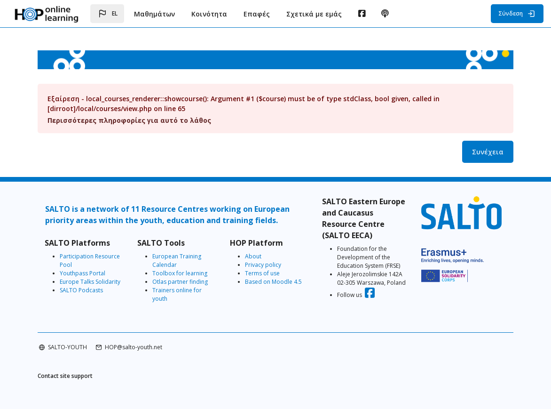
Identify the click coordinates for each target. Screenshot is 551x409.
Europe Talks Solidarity (90, 282)
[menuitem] (361, 13)
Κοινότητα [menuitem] (209, 13)
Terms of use (262, 273)
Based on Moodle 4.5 (273, 282)
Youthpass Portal (82, 273)
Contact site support (65, 376)
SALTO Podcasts (81, 290)
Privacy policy (263, 265)
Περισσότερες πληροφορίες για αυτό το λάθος (129, 120)
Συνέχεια (488, 151)
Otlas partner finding (180, 282)
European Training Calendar (176, 260)
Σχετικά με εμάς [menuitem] (314, 13)
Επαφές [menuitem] (257, 13)
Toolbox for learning (179, 273)
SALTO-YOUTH (67, 347)
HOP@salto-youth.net (133, 347)
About (253, 256)
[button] (107, 13)
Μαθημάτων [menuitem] (154, 13)
